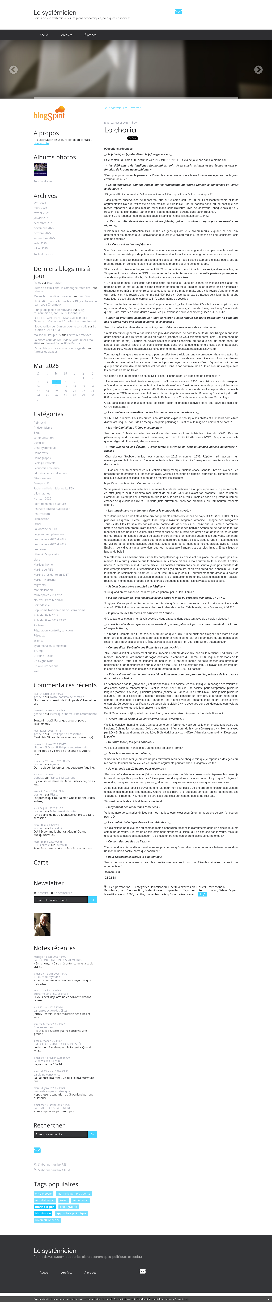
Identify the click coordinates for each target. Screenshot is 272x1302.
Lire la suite (41, 143)
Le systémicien (55, 12)
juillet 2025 (41, 248)
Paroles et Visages (46, 352)
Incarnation (54, 283)
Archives (66, 35)
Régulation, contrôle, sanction (53, 630)
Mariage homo (43, 564)
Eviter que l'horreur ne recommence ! (65, 715)
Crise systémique (45, 447)
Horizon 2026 (42, 498)
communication (44, 437)
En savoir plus (181, 1299)
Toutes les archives (44, 254)
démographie (69, 1207)
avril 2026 (40, 202)
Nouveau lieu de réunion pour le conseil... (60, 326)
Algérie (54, 764)
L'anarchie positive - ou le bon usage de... (60, 348)
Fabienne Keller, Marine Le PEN (54, 488)
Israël (37, 524)
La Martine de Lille (46, 529)
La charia (120, 129)
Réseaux (39, 635)
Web (37, 671)
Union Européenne (46, 666)
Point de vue (42, 605)
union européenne (47, 1220)
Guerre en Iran (43, 1027)
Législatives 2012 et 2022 (50, 539)
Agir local (40, 422)
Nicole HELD (42, 747)
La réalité (56, 828)
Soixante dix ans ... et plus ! (51, 994)
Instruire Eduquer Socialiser (52, 508)
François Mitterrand (62, 778)
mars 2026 (40, 207)
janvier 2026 (41, 218)
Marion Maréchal (45, 579)
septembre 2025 (44, 238)
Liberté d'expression (47, 554)
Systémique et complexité (50, 645)
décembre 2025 (43, 223)
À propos (90, 35)
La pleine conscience (47, 1074)
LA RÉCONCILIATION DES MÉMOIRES (58, 960)
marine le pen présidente (73, 1193)
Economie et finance (47, 468)
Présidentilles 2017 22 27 (50, 620)
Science (38, 640)
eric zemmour (43, 1193)
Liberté (38, 291)
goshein (39, 697)
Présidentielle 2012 (46, 615)
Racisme (39, 625)
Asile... (37, 283)
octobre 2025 (42, 233)
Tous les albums (43, 181)
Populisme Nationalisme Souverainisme (59, 610)
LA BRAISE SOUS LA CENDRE (52, 1108)
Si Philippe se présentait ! (66, 734)
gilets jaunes (42, 493)
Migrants (40, 585)
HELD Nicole (42, 845)
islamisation (43, 1213)
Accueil (44, 35)
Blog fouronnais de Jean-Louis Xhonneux (59, 311)
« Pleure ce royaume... (48, 977)
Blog (37, 432)
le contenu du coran (204, 890)
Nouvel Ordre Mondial (48, 600)
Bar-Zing (84, 296)
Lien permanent (117, 887)
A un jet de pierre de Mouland (53, 310)
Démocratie (41, 453)
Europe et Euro (43, 483)
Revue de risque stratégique (52, 1091)
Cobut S (39, 778)
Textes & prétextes (79, 335)
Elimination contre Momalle (51, 301)
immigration (80, 1200)
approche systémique (71, 1213)
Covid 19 (39, 442)
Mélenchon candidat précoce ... (53, 296)
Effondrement (43, 478)
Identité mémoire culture (50, 503)
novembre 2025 (44, 228)
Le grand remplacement (49, 534)
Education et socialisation (50, 473)
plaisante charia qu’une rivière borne (170, 894)
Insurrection (42, 514)
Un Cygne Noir (43, 661)
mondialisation (43, 590)
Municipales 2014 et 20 (48, 595)
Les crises (40, 549)
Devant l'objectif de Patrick (63, 343)
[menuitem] (44, 35)
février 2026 (41, 213)
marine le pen (44, 1207)
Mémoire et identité (63, 811)
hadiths (139, 894)
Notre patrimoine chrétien (67, 697)
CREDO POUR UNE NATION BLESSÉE (58, 1044)
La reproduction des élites (50, 1010)
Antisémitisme (43, 427)
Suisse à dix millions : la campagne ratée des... (63, 288)
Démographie (43, 458)
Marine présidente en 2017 (51, 574)
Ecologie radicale (44, 463)
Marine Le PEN (43, 569)
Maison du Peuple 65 (47, 335)
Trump (38, 650)
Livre (37, 559)
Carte (41, 862)
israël (63, 1200)
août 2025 (40, 243)
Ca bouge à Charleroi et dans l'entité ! (72, 321)
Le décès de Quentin (47, 1061)
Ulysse (54, 794)
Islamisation (41, 519)
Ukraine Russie (43, 656)
